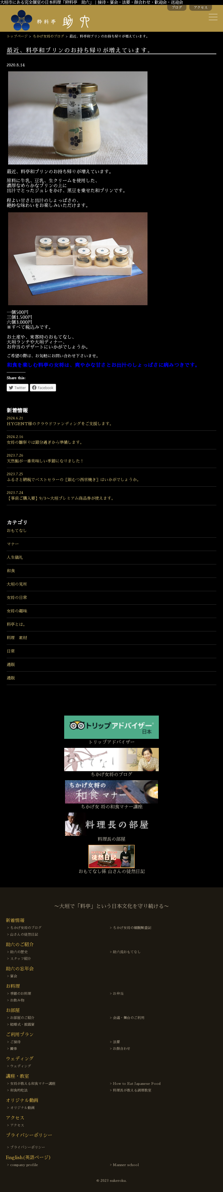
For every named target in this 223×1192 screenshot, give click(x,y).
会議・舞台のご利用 (128, 1018)
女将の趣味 (17, 611)
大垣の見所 (17, 584)
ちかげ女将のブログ (48, 36)
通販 (11, 665)
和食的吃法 (19, 1090)
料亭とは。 (17, 624)
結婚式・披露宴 (22, 1024)
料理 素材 (17, 638)
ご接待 (15, 1042)
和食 (11, 571)
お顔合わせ (121, 1048)
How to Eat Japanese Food (137, 1083)
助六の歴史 (19, 952)
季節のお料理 (20, 993)
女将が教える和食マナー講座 (32, 1083)
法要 (116, 1042)
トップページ (17, 36)
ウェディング (20, 1066)
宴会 (13, 976)
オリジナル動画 (22, 1108)
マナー (13, 544)
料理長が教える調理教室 (132, 1090)
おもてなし (17, 531)
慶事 (13, 1048)
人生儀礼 (15, 557)
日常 (11, 651)
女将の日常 (17, 598)
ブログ (177, 7)
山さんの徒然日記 (24, 934)
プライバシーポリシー (27, 1147)
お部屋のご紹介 (22, 1018)
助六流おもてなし (127, 952)
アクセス (201, 7)
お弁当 (118, 993)
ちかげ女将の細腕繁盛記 (132, 928)
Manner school (126, 1165)
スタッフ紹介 (20, 958)
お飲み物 (17, 1000)
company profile (24, 1165)
